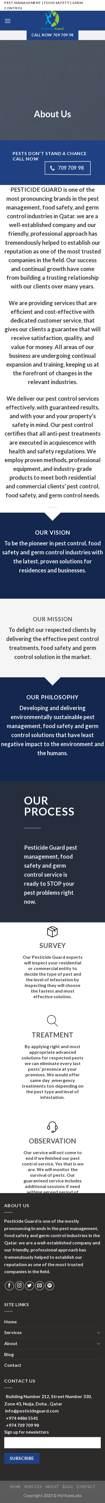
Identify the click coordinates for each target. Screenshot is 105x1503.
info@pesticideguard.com (32, 1410)
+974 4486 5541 (22, 1418)
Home (10, 1321)
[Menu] (7, 21)
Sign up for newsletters (26, 1432)
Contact (12, 1365)
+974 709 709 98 (22, 1425)
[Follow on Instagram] (19, 1285)
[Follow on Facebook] (9, 1285)
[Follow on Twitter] (29, 1285)
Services (13, 1332)
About (10, 1343)
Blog (9, 1354)
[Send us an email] (39, 1285)
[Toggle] (98, 1332)
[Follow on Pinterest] (49, 1285)
